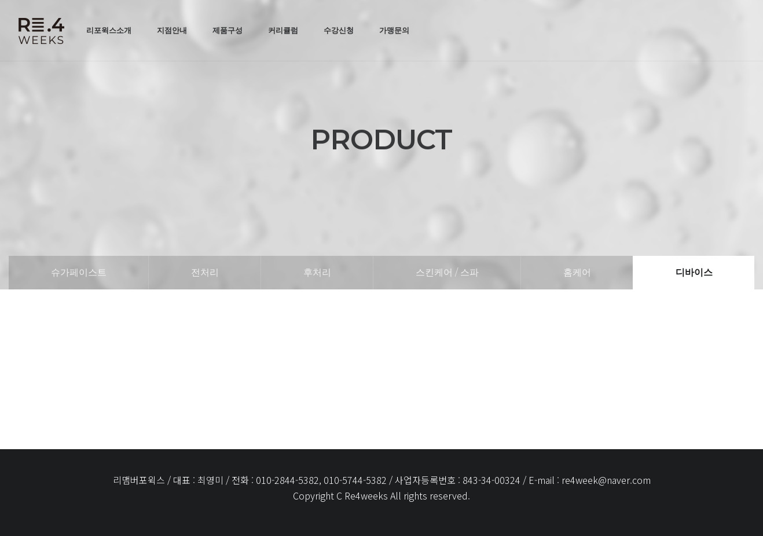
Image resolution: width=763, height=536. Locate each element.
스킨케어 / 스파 (447, 272)
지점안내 (172, 30)
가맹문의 (394, 30)
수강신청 (339, 30)
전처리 (205, 272)
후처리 (317, 272)
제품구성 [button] (227, 30)
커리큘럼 (283, 30)
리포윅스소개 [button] (108, 30)
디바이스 (694, 272)
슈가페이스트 (79, 272)
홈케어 (577, 272)
